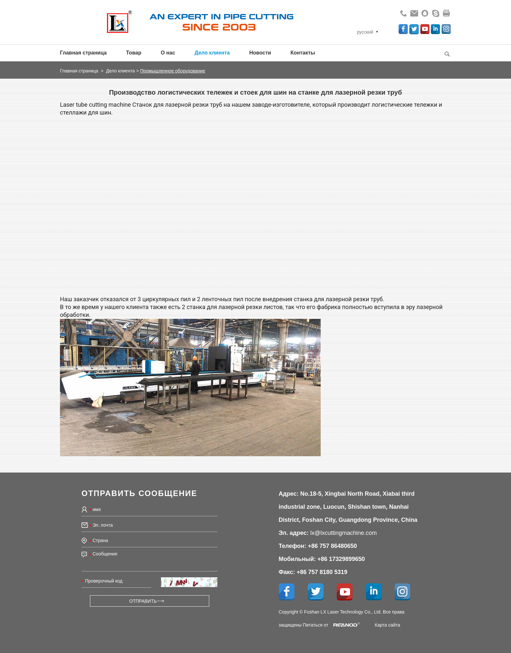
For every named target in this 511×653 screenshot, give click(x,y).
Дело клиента (212, 52)
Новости (260, 52)
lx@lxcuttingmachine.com (343, 533)
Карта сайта (387, 625)
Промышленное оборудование (172, 70)
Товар (133, 52)
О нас (168, 52)
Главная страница (83, 52)
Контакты (302, 52)
